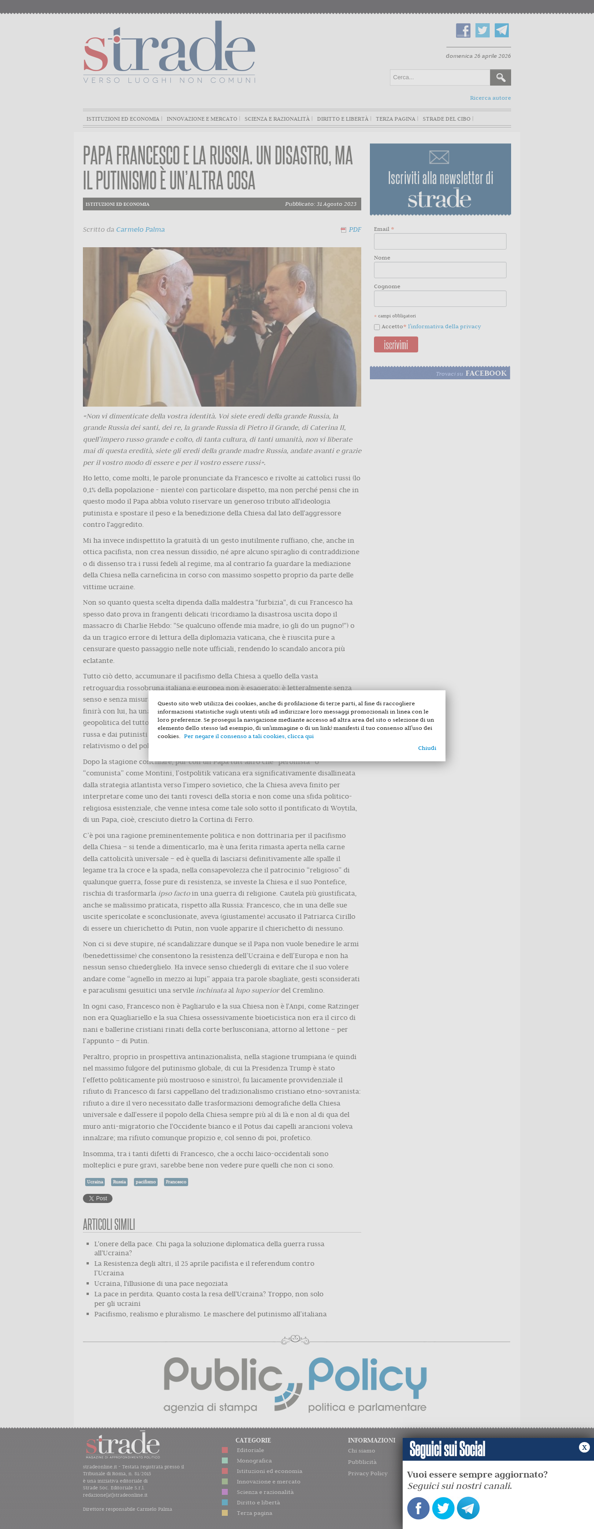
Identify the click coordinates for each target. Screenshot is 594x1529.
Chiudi (427, 748)
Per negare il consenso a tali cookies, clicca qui (249, 736)
